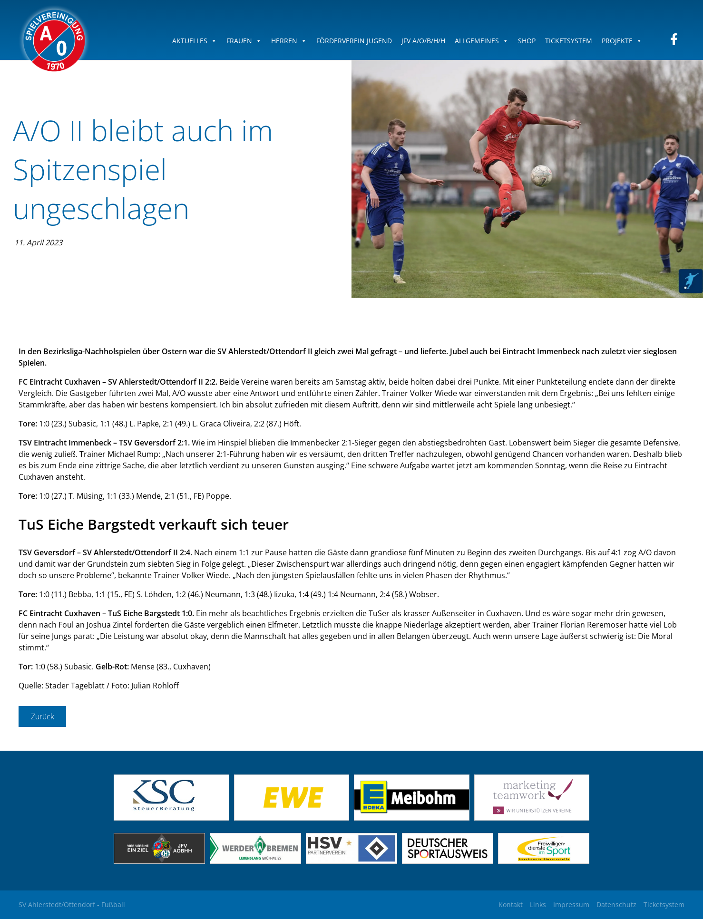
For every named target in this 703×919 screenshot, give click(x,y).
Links (538, 904)
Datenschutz (616, 904)
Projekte (622, 40)
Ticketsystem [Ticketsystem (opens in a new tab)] (664, 904)
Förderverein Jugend (354, 40)
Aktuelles (194, 40)
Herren (289, 40)
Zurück (42, 716)
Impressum (571, 904)
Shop (527, 40)
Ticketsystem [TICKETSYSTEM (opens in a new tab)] (568, 40)
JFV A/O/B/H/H (423, 40)
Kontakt (510, 904)
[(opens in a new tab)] (292, 818)
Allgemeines (481, 40)
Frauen (244, 40)
